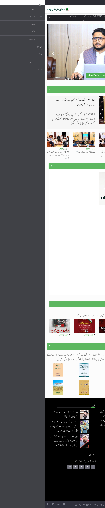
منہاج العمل (84, 490)
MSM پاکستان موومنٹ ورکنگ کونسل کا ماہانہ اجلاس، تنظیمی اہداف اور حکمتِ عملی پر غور (13, 155)
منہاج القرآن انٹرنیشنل (81, 462)
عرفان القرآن (84, 473)
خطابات (86, 484)
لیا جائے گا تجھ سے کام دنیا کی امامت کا (42, 152)
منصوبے (98, 166)
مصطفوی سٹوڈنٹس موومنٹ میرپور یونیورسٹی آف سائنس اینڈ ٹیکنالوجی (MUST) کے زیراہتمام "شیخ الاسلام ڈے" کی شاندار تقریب (58, 17)
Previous (6, 52)
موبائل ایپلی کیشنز (83, 468)
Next (98, 52)
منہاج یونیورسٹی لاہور (82, 495)
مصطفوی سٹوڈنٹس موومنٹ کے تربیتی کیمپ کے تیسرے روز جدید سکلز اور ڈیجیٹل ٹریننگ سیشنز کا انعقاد (70, 75)
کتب (87, 479)
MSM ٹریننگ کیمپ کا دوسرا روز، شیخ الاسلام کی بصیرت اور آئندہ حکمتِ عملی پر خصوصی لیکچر (66, 155)
